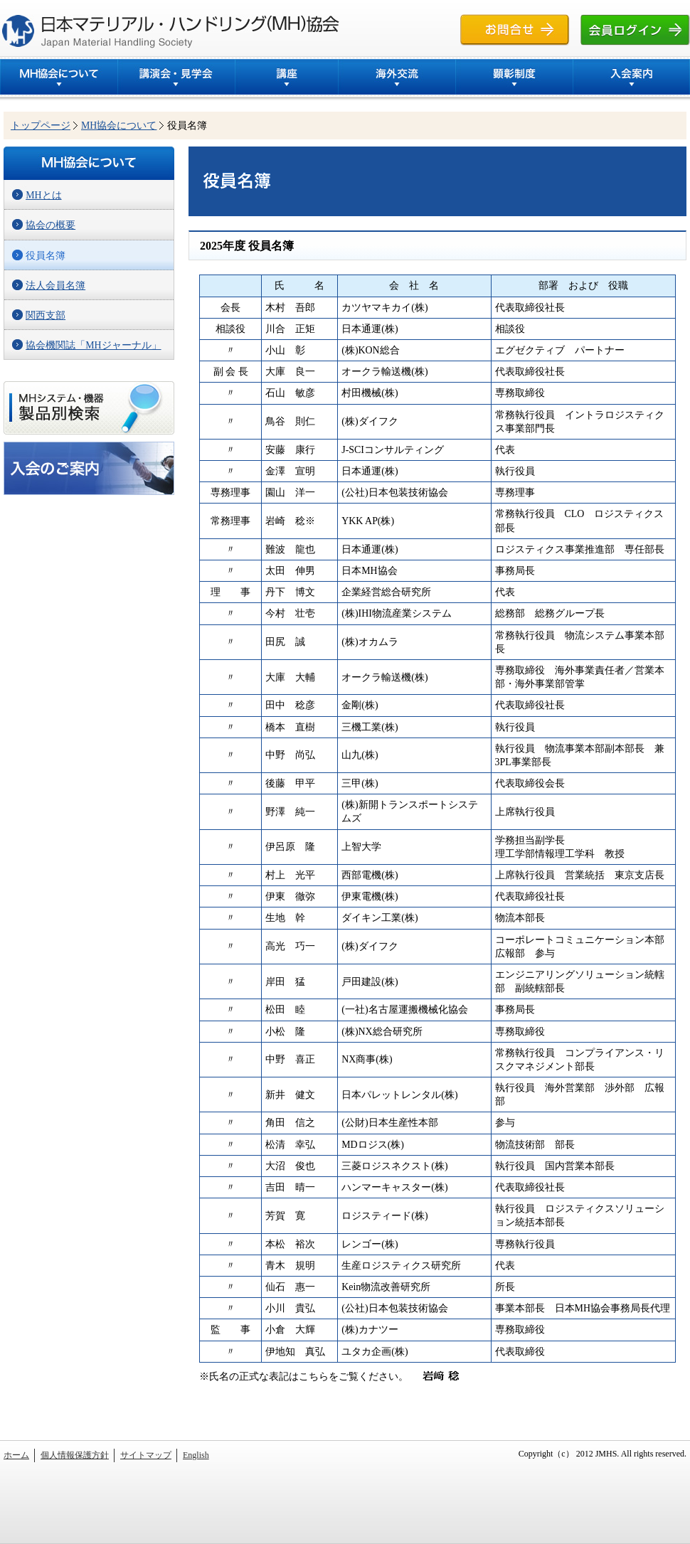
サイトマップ (145, 1455)
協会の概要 (50, 225)
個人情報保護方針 (75, 1455)
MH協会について (118, 125)
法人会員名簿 (55, 285)
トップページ (40, 125)
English (196, 1455)
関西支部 (45, 315)
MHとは (43, 195)
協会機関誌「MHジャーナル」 (93, 345)
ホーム (16, 1455)
